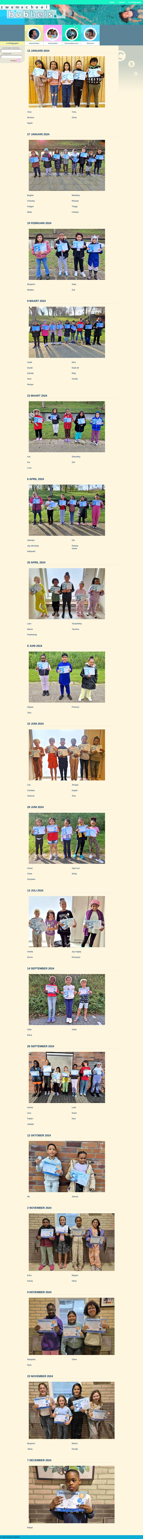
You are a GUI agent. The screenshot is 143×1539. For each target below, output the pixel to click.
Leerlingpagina (135, 2)
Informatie (52, 43)
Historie (90, 43)
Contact (121, 2)
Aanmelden (34, 43)
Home (112, 2)
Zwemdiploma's (72, 43)
